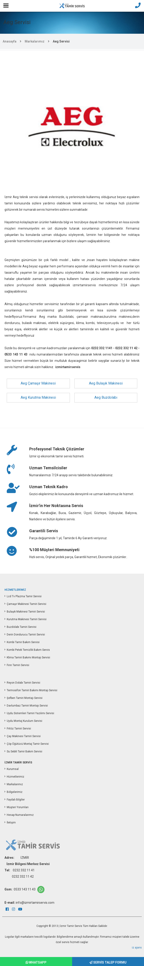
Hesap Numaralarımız (20, 814)
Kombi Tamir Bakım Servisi (23, 642)
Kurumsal (13, 769)
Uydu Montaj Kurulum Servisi (24, 720)
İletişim (11, 822)
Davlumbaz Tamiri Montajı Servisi (27, 705)
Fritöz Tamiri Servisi (19, 728)
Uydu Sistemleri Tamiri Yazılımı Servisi (30, 713)
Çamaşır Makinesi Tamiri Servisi (26, 604)
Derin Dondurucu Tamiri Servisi (26, 634)
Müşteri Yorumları (18, 807)
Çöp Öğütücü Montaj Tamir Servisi (28, 743)
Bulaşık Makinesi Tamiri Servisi (26, 611)
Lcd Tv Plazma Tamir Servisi (24, 596)
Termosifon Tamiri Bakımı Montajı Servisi (32, 690)
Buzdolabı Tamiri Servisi (21, 626)
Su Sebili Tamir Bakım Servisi (24, 751)
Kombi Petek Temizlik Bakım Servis (28, 649)
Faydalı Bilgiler (16, 799)
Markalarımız (34, 41)
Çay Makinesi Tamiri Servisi (24, 736)
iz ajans (137, 947)
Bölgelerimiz (14, 792)
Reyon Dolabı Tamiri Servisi (23, 682)
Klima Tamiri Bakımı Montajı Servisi (28, 657)
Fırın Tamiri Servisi (18, 665)
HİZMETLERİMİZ (15, 589)
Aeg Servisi (61, 41)
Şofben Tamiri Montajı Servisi (24, 698)
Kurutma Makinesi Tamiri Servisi (27, 619)
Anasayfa (9, 41)
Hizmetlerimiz (15, 776)
